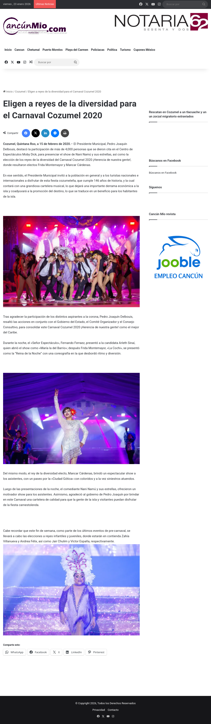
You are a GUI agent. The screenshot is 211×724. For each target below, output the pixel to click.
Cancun (19, 49)
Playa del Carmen (77, 49)
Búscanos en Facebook (163, 172)
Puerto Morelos (53, 49)
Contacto (113, 709)
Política (112, 49)
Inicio (8, 49)
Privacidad (99, 709)
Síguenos (155, 187)
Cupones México (144, 49)
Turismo (125, 49)
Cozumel (20, 91)
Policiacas (97, 49)
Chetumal (33, 49)
